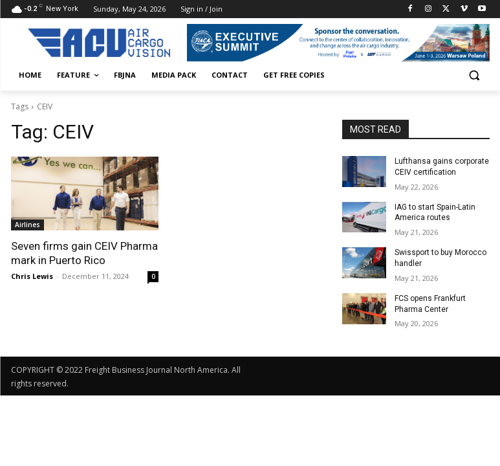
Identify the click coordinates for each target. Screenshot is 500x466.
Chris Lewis (32, 276)
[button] (474, 75)
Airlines (27, 224)
